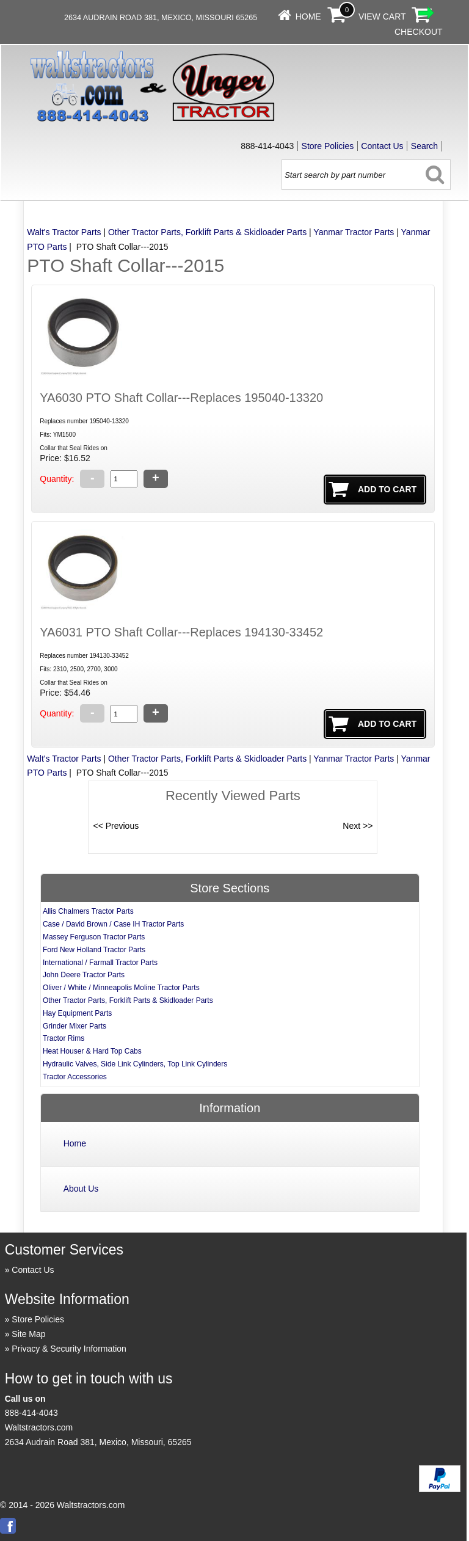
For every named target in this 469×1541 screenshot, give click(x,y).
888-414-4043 (31, 1413)
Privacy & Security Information (69, 1348)
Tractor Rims (63, 1038)
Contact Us (382, 146)
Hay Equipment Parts (77, 1013)
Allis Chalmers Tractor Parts (88, 911)
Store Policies (328, 146)
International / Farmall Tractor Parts (100, 962)
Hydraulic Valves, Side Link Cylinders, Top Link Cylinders (135, 1064)
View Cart (382, 16)
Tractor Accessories (75, 1077)
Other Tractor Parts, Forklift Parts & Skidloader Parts (207, 232)
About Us (81, 1188)
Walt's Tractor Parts (64, 232)
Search (424, 146)
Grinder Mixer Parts (74, 1026)
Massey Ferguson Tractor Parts (94, 937)
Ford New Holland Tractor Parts (94, 949)
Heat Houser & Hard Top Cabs (92, 1051)
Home (308, 16)
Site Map (28, 1334)
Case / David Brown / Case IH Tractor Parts (113, 924)
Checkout (418, 32)
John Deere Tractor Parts (84, 975)
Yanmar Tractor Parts (353, 232)
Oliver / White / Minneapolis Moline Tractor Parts (121, 987)
